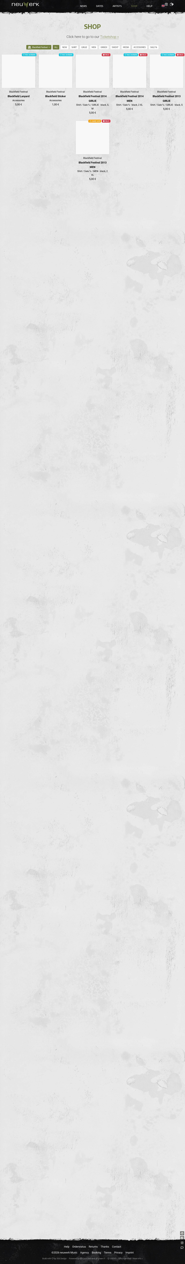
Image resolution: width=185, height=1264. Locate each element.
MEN (94, 45)
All (56, 45)
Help (148, 4)
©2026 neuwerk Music (64, 1252)
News (87, 4)
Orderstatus (79, 1246)
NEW (64, 45)
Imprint (129, 1252)
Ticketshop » (109, 35)
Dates (102, 4)
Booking (96, 1252)
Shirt (74, 45)
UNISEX (104, 45)
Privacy (118, 1252)
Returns (93, 1246)
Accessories (140, 45)
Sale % (153, 45)
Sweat (115, 45)
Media (126, 45)
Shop (134, 4)
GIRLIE (84, 45)
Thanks (105, 1246)
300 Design (62, 1258)
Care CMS (85, 1258)
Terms (107, 1252)
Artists (118, 4)
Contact (116, 1246)
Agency (84, 1252)
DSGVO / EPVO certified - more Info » (125, 1258)
